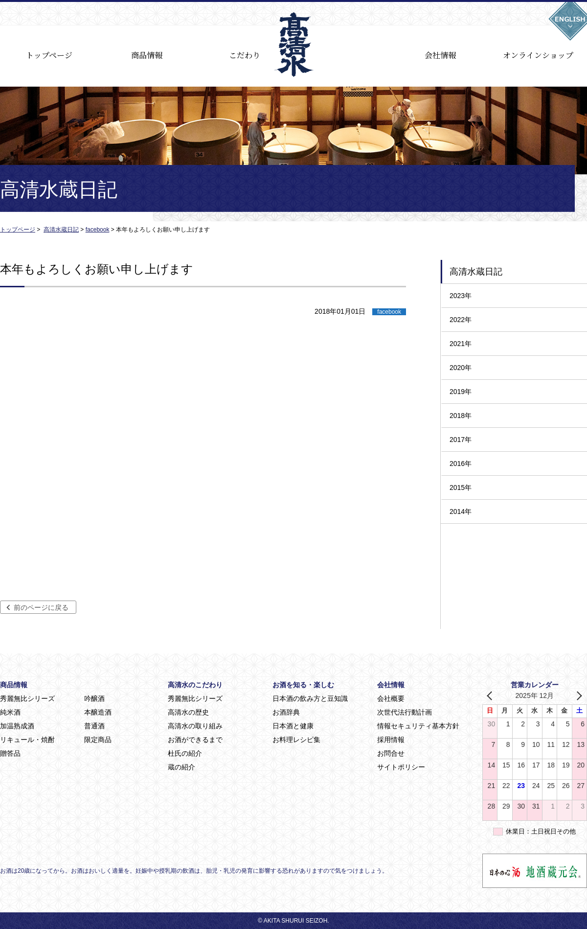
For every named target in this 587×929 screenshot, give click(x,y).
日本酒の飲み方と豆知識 (310, 698)
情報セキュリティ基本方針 (418, 726)
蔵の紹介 (181, 767)
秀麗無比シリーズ (27, 698)
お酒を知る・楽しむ (303, 685)
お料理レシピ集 (296, 739)
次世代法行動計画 (404, 712)
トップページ (49, 55)
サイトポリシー (401, 767)
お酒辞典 (286, 712)
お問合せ (391, 753)
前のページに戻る (41, 607)
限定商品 (98, 739)
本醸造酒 (98, 712)
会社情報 (440, 55)
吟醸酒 (94, 698)
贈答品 (10, 753)
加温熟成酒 (17, 726)
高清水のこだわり (195, 685)
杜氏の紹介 (185, 753)
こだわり (244, 55)
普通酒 (94, 726)
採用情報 (391, 739)
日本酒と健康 (293, 726)
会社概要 (391, 698)
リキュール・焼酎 (27, 739)
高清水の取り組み (195, 726)
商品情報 (146, 55)
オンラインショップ (538, 55)
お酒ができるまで (195, 739)
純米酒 (10, 712)
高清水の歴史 (188, 712)
